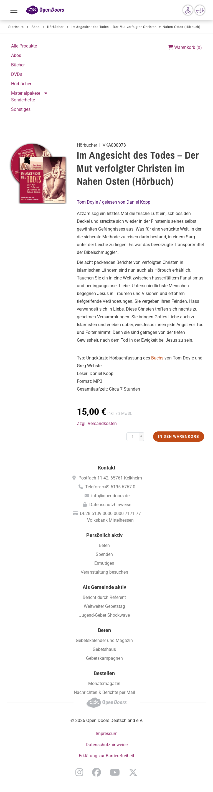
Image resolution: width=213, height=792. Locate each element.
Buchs (157, 358)
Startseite (16, 26)
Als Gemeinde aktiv (104, 587)
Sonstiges (21, 109)
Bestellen (104, 673)
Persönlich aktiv (104, 535)
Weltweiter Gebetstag (104, 606)
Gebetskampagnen (104, 658)
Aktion (46, 93)
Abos (16, 55)
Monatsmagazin (104, 683)
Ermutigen (104, 563)
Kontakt (106, 468)
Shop (36, 26)
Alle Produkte (24, 46)
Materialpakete (25, 93)
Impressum (107, 733)
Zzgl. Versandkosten (97, 423)
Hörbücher (55, 26)
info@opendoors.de (110, 495)
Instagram (79, 772)
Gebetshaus (104, 649)
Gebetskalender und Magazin (104, 640)
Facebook (96, 772)
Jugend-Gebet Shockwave (104, 615)
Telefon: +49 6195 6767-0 (110, 486)
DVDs (16, 74)
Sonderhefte (23, 100)
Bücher (18, 65)
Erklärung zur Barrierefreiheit (106, 755)
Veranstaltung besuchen (104, 572)
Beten (104, 545)
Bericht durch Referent (104, 597)
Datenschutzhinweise (110, 504)
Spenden (104, 554)
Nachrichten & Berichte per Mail (104, 692)
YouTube (114, 772)
